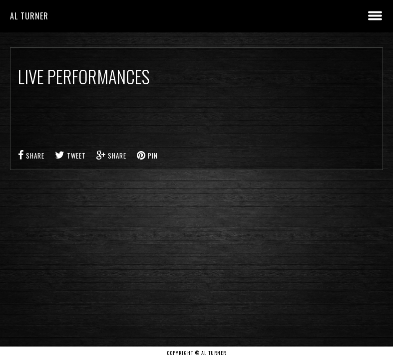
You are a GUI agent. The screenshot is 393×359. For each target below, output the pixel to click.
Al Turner (29, 16)
